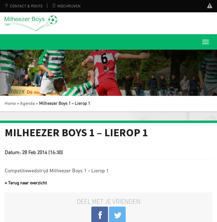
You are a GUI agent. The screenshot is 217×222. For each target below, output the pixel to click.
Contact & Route (24, 6)
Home (10, 103)
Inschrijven (66, 6)
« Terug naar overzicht (26, 183)
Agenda (27, 103)
